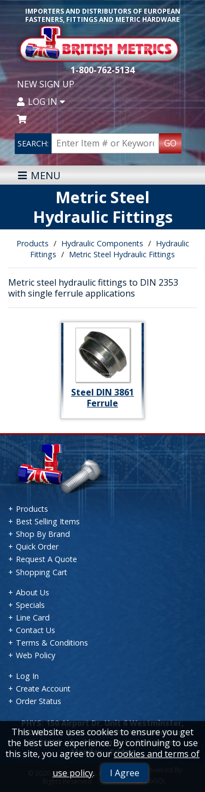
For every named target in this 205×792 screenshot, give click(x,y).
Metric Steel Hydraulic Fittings (122, 254)
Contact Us (35, 630)
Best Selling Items (48, 521)
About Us (32, 592)
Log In (41, 102)
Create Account (43, 688)
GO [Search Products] (170, 143)
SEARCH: (33, 143)
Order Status (38, 701)
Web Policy (35, 655)
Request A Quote (46, 559)
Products (32, 243)
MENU (39, 175)
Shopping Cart (41, 572)
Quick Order (37, 546)
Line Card (33, 617)
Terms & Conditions (52, 642)
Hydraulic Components (102, 243)
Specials (30, 605)
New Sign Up (45, 84)
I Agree (124, 773)
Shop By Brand (43, 534)
